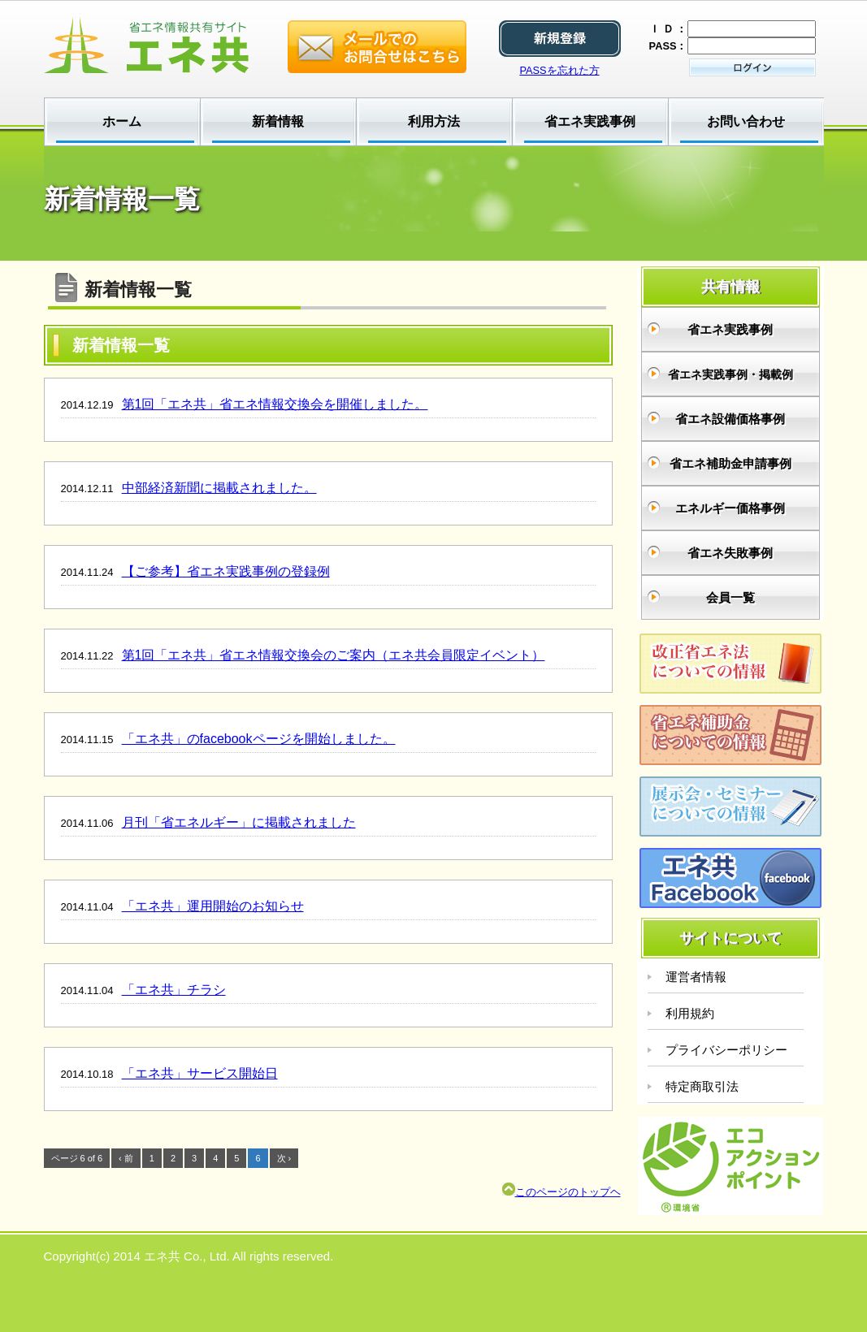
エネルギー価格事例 (730, 508)
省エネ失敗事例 (730, 553)
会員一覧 (730, 597)
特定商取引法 (702, 1086)
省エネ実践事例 (589, 121)
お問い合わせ (746, 121)
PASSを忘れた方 (559, 70)
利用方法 (434, 121)
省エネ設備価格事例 (730, 419)
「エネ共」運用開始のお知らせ (213, 906)
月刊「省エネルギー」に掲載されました (239, 822)
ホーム (121, 121)
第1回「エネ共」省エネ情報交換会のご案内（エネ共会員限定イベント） (333, 655)
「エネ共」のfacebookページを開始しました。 (259, 739)
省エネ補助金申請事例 (730, 463)
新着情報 (278, 121)
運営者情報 (695, 977)
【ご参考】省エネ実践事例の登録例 (226, 571)
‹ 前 (126, 1158)
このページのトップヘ (561, 1192)
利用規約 (689, 1013)
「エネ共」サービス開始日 (200, 1073)
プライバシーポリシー (726, 1050)
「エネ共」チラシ (174, 990)
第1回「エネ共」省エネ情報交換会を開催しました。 (275, 404)
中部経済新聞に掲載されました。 (219, 488)
